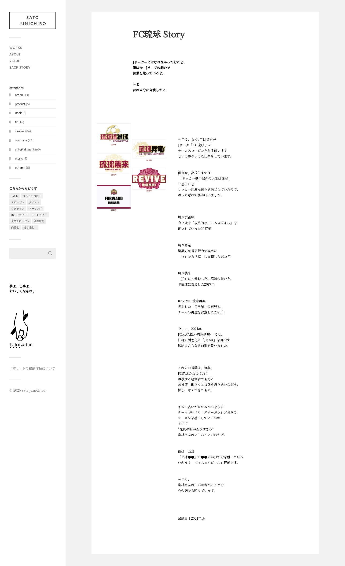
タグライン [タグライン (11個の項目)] (17, 208)
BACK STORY (20, 67)
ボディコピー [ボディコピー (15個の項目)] (19, 214)
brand (19, 95)
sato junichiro (33, 20)
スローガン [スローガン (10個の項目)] (17, 202)
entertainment (24, 149)
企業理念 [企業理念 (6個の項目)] (39, 221)
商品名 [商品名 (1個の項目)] (15, 227)
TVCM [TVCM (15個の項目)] (14, 195)
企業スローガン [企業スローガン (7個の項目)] (20, 221)
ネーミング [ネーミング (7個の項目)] (35, 208)
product (20, 104)
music (19, 158)
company (21, 140)
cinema (20, 131)
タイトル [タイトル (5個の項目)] (34, 202)
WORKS (15, 48)
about (15, 54)
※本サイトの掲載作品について (32, 368)
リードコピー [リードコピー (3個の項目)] (39, 214)
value (14, 61)
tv (16, 122)
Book (18, 113)
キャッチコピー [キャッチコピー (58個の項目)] (32, 195)
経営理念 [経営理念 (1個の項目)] (30, 227)
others (19, 167)
